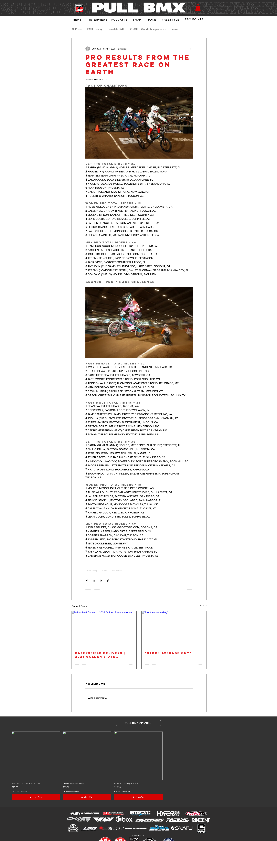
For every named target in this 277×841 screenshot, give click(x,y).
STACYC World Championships (148, 29)
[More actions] (191, 49)
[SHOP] (137, 19)
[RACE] (153, 19)
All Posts (77, 29)
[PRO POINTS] (194, 19)
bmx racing (92, 570)
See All (203, 606)
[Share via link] (108, 580)
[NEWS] (77, 19)
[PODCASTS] (120, 19)
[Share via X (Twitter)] (94, 580)
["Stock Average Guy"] (174, 629)
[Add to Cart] (36, 797)
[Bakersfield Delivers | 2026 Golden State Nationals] (104, 629)
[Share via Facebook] (86, 580)
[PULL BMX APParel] (138, 723)
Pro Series (117, 570)
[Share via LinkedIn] (101, 580)
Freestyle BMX (116, 29)
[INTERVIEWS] (98, 19)
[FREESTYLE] (171, 19)
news (175, 29)
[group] (138, 765)
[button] (198, 7)
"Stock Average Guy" (168, 653)
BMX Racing (94, 29)
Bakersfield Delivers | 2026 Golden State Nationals (100, 654)
